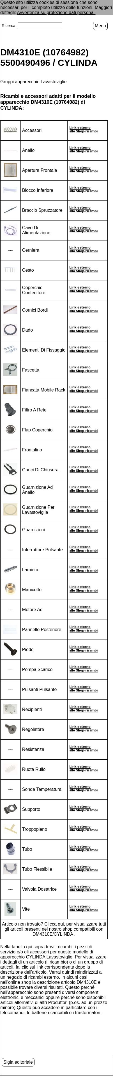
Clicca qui (54, 924)
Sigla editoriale (18, 1062)
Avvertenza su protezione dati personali (56, 12)
